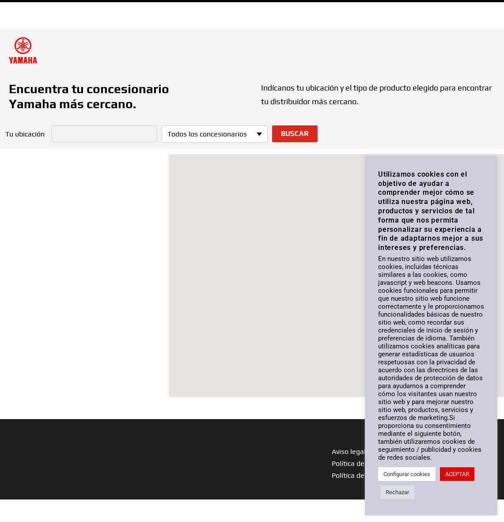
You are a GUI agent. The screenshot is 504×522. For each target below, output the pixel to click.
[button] (336, 268)
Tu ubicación (25, 134)
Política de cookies (361, 475)
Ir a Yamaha (29, 8)
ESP (485, 8)
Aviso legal (349, 451)
